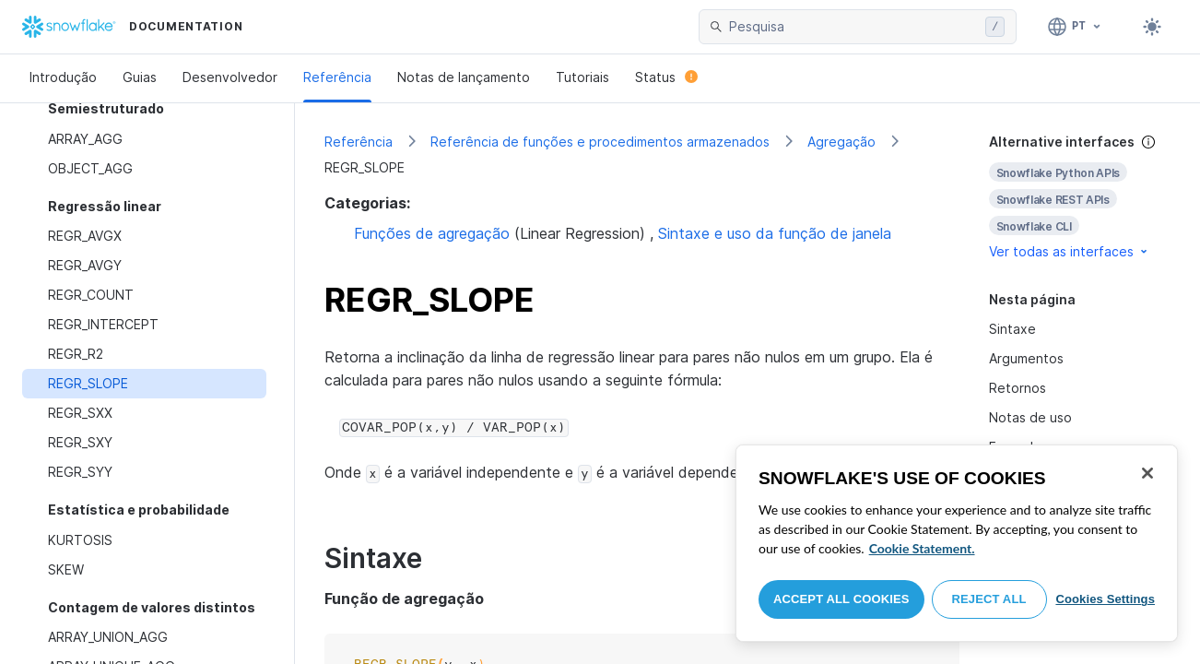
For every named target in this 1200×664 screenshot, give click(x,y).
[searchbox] (853, 26)
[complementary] (1080, 197)
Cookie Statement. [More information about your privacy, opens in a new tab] (922, 548)
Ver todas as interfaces (1069, 251)
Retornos (1017, 388)
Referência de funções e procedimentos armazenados (600, 141)
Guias (140, 77)
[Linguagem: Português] (1075, 26)
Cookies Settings (1105, 599)
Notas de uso (1030, 417)
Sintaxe (1012, 329)
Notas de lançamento (463, 77)
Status (666, 77)
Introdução (63, 77)
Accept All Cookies (841, 599)
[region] (956, 543)
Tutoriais (582, 77)
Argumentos (1026, 358)
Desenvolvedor (229, 77)
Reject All (989, 599)
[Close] (1147, 473)
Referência (337, 77)
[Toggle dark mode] (1152, 26)
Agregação (841, 141)
